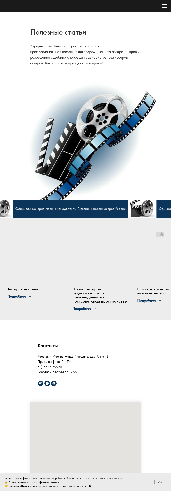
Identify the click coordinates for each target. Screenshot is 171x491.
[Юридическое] (47, 383)
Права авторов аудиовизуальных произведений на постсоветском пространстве (99, 295)
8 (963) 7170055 (50, 367)
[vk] (40, 383)
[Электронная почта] (54, 383)
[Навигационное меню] (164, 6)
